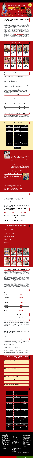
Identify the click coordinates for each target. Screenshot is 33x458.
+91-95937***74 (21, 302)
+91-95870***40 (21, 294)
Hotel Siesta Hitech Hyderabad (16, 448)
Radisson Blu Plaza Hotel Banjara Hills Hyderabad (17, 134)
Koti (24, 396)
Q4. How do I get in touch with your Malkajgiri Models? (11, 368)
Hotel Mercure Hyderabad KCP (6, 434)
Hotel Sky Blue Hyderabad (5, 451)
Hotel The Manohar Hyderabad (24, 144)
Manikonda (17, 405)
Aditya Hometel (25, 447)
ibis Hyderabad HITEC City (15, 444)
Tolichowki (17, 401)
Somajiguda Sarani (9, 412)
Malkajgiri (24, 424)
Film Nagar (9, 394)
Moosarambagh (9, 424)
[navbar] (28, 1)
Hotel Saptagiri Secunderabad (16, 452)
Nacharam (24, 412)
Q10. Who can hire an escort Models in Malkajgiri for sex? (11, 384)
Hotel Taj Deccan (17, 147)
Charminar (17, 419)
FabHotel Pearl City (25, 451)
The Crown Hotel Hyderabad (16, 443)
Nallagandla (24, 401)
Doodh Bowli (24, 410)
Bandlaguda (17, 408)
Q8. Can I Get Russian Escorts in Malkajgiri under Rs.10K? (11, 379)
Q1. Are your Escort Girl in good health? (9, 360)
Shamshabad (9, 401)
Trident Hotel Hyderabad (9, 126)
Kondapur (17, 396)
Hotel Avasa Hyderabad (17, 144)
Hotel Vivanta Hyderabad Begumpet (17, 129)
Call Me (8, 457)
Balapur (9, 426)
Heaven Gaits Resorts (5, 435)
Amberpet (24, 419)
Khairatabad (9, 391)
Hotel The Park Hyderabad (9, 140)
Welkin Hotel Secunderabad (26, 437)
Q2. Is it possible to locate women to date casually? (11, 363)
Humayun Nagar (17, 417)
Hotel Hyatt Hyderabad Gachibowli (9, 144)
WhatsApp (24, 457)
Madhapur (24, 394)
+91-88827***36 (21, 310)
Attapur (17, 424)
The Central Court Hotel (26, 452)
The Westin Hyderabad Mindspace (9, 129)
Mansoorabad (25, 426)
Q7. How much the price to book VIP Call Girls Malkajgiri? (11, 376)
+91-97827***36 (21, 305)
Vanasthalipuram (9, 417)
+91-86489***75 (21, 300)
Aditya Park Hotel (14, 436)
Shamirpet (24, 403)
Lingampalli (17, 391)
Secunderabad (9, 405)
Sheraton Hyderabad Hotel (26, 434)
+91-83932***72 (21, 297)
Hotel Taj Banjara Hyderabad (24, 140)
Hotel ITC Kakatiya (24, 128)
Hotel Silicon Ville (14, 441)
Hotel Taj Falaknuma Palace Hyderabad (17, 126)
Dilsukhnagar (24, 398)
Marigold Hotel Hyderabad (5, 444)
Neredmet (17, 412)
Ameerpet (17, 403)
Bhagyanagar (25, 408)
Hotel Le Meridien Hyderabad (17, 140)
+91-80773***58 (21, 307)
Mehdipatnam (25, 391)
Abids (9, 408)
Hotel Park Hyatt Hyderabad (9, 137)
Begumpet (17, 394)
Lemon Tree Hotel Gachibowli (16, 447)
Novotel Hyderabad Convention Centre (24, 133)
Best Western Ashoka (15, 451)
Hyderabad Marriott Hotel (24, 126)
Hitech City (17, 398)
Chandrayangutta (24, 417)
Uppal (9, 396)
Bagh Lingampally (9, 410)
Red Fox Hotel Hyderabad (26, 444)
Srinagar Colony (9, 403)
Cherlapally (17, 426)
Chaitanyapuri (17, 410)
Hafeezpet (9, 419)
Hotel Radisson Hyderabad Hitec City (9, 134)
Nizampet (24, 405)
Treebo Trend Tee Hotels (15, 442)
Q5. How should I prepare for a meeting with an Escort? (11, 371)
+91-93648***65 (21, 299)
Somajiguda (9, 398)
